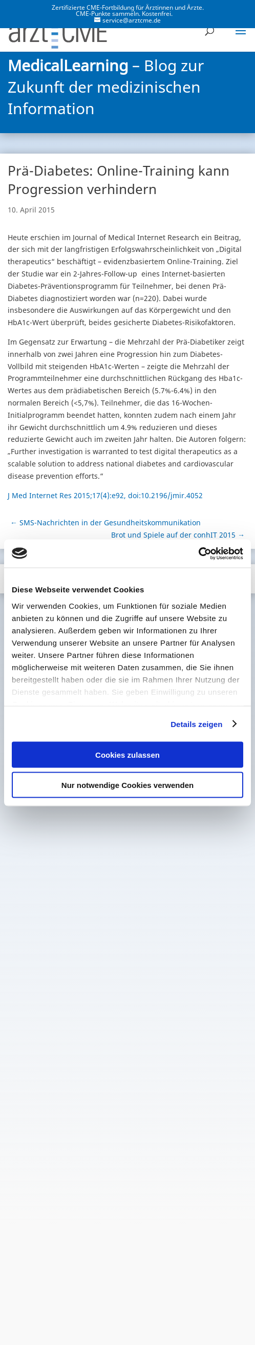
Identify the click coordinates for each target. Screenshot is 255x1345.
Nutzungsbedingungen (177, 1300)
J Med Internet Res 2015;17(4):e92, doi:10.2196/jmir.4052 (105, 495)
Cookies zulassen (127, 755)
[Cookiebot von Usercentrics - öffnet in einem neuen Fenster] (198, 553)
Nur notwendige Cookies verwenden (127, 784)
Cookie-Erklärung (127, 1315)
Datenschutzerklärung (76, 1300)
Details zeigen (196, 723)
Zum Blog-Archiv (128, 1221)
